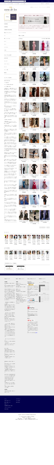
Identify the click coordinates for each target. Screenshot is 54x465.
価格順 (47, 38)
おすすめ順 (43, 38)
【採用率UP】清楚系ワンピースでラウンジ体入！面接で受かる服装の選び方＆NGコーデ (10, 96)
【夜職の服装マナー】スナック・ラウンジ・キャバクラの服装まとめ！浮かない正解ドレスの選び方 (10, 122)
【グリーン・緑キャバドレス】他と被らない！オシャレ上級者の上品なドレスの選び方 (10, 213)
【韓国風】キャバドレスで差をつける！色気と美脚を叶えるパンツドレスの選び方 (10, 171)
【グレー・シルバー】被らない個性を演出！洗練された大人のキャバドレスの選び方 (10, 206)
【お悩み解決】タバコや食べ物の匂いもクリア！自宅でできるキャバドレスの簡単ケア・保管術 (10, 92)
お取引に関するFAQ (7, 80)
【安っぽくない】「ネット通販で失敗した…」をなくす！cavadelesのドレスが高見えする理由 (10, 109)
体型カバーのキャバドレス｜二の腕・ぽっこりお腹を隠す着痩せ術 (10, 106)
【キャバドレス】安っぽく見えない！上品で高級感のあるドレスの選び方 (10, 169)
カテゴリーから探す (10, 3)
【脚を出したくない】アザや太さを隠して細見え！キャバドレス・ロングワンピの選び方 (10, 156)
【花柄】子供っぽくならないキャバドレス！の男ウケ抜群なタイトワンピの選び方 (10, 220)
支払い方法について (7, 400)
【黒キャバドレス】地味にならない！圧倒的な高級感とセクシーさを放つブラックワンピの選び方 (10, 130)
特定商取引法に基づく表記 (8, 405)
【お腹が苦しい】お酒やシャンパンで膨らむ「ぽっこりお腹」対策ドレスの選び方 (10, 146)
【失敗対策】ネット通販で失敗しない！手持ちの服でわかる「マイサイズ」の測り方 (10, 89)
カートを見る (18, 400)
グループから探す (16, 3)
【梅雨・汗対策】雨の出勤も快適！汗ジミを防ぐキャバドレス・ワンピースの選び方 (10, 143)
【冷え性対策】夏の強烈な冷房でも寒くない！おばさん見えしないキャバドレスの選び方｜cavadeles (10, 149)
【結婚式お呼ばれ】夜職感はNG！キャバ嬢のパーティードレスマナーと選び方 (10, 140)
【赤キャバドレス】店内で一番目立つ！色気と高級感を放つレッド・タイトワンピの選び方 (10, 191)
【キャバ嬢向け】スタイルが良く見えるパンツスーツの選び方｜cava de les (10, 166)
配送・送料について (7, 402)
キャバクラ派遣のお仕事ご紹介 (8, 84)
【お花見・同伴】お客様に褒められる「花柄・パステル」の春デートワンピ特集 (10, 113)
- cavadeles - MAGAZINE (7, 119)
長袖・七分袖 (24, 32)
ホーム (5, 3)
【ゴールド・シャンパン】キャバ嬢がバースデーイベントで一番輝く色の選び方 (10, 209)
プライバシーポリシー (8, 407)
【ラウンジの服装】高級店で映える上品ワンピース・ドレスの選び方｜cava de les (10, 163)
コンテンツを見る (22, 3)
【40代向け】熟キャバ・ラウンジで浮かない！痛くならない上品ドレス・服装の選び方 (10, 126)
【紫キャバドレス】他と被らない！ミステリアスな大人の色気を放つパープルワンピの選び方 (10, 199)
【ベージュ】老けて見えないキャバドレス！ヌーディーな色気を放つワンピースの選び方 (10, 216)
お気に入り (42, 3)
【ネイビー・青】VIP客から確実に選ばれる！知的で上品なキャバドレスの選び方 (10, 188)
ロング (21, 32)
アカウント (42, 1)
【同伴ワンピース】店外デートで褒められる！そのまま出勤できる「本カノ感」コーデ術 (10, 134)
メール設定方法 (6, 82)
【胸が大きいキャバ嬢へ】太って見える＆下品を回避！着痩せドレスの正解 (10, 153)
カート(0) (47, 1)
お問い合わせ (47, 3)
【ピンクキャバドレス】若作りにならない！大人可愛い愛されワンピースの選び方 (10, 203)
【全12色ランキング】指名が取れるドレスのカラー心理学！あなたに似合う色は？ (10, 99)
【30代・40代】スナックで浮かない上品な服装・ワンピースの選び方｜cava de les (10, 160)
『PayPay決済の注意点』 (31, 315)
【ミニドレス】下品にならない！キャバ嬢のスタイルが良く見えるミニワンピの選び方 (10, 178)
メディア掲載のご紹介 (7, 86)
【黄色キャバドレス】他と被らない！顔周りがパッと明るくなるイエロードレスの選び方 (10, 195)
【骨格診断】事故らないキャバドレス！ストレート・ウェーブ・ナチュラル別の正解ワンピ (10, 103)
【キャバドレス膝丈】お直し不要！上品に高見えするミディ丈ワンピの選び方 (10, 174)
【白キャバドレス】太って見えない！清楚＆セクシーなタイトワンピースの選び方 (10, 185)
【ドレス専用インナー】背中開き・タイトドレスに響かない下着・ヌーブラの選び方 (10, 137)
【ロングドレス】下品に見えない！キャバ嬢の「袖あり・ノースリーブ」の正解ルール (10, 181)
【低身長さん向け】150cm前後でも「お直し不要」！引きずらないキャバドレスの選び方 (10, 116)
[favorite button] (28, 53)
